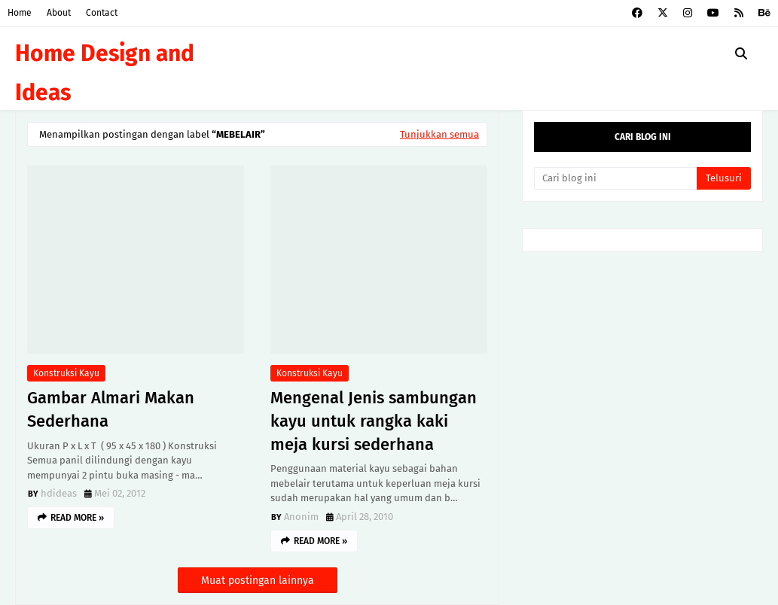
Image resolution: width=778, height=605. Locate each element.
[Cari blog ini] (615, 178)
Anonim (301, 516)
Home (20, 13)
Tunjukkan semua (439, 134)
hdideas (59, 493)
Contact (101, 13)
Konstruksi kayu (66, 373)
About (59, 13)
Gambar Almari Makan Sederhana (110, 409)
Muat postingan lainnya (257, 580)
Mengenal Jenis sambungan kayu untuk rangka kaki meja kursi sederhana (373, 421)
